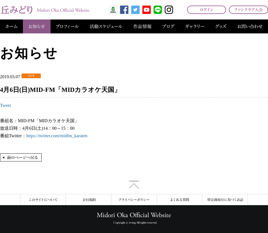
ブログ (168, 26)
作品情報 (142, 26)
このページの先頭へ (134, 184)
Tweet (5, 105)
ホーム (11, 26)
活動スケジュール (106, 26)
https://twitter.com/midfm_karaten (56, 135)
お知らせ (37, 26)
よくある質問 (179, 199)
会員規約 (88, 199)
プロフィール (67, 26)
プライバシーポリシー (134, 199)
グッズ (221, 26)
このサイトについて (43, 199)
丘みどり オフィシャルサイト (44, 9)
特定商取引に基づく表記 (225, 199)
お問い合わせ (250, 26)
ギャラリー (195, 26)
